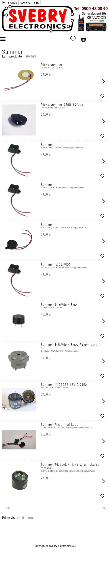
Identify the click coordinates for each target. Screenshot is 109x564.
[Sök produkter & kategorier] (54, 508)
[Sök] (104, 508)
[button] (75, 39)
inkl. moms (26, 517)
